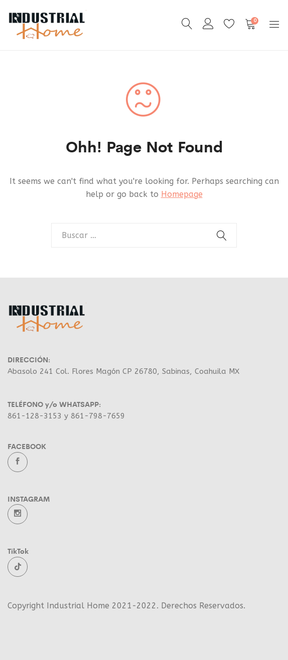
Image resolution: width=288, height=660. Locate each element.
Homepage (182, 194)
